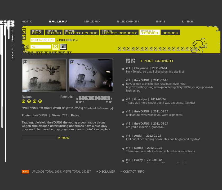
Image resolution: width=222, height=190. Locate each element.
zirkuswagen (40, 125)
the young (70, 122)
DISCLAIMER (107, 171)
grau (71, 129)
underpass (76, 125)
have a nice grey (96, 125)
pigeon (82, 122)
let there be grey (48, 129)
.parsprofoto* (84, 129)
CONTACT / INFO (133, 171)
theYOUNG (54, 122)
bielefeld (41, 122)
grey (64, 129)
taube (92, 122)
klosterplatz (102, 129)
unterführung (59, 125)
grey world (29, 129)
